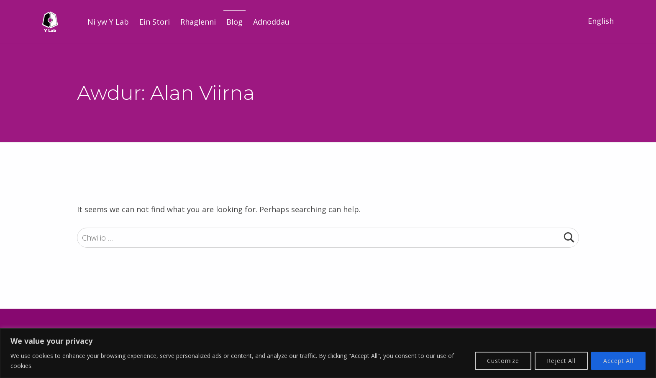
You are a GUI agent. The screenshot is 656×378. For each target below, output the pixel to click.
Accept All (618, 361)
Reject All (561, 361)
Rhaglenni (198, 22)
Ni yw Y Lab (108, 22)
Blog (234, 22)
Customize (503, 361)
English (601, 21)
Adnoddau (271, 22)
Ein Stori (154, 22)
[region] (328, 353)
